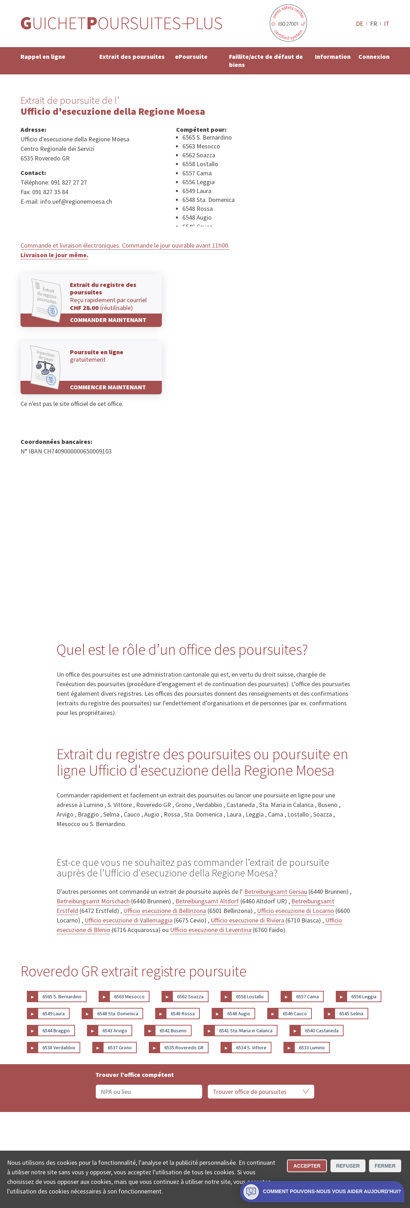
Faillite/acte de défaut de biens (266, 60)
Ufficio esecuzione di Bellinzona (164, 911)
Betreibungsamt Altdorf (207, 901)
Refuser (348, 1166)
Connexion (374, 56)
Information (333, 56)
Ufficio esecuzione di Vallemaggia (128, 920)
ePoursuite (191, 56)
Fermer (385, 1166)
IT (387, 23)
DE (359, 23)
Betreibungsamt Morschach (93, 901)
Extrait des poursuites (132, 56)
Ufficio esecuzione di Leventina (210, 930)
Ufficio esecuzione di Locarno (295, 911)
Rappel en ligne (42, 56)
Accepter (307, 1166)
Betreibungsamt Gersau (275, 891)
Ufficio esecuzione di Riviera (247, 920)
